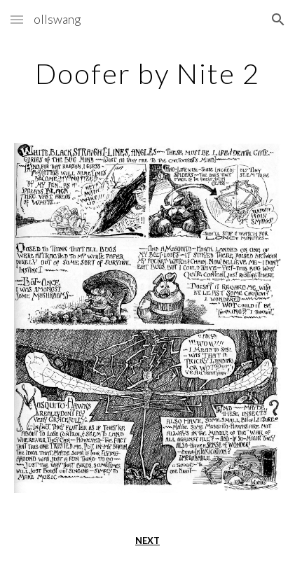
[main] (147, 74)
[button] (17, 19)
